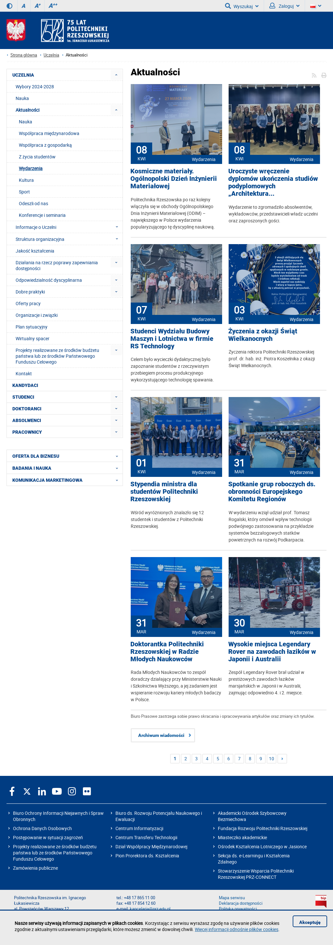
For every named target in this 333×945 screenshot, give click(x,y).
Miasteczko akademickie (242, 837)
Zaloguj (284, 6)
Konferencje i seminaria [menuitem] (42, 215)
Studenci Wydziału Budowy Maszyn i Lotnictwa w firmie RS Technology (171, 339)
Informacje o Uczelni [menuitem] (69, 227)
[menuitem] (116, 75)
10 (271, 758)
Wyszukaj (242, 6)
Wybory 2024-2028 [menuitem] (35, 86)
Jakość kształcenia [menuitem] (35, 251)
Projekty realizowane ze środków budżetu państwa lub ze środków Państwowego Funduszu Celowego (55, 852)
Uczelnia (51, 55)
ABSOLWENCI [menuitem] (26, 420)
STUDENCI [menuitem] (23, 397)
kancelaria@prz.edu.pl (150, 909)
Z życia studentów (37, 157)
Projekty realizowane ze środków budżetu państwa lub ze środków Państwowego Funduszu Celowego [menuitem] (57, 356)
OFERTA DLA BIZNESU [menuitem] (67, 456)
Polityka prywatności (238, 909)
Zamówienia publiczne (35, 868)
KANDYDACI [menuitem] (25, 385)
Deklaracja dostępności (240, 903)
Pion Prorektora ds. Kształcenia (147, 855)
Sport (24, 192)
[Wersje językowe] (315, 6)
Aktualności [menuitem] (27, 110)
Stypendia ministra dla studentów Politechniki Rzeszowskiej (164, 491)
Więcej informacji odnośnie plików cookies (236, 929)
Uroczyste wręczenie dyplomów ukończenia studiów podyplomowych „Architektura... (273, 182)
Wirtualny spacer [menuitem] (32, 338)
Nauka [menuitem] (22, 98)
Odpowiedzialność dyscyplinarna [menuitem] (49, 280)
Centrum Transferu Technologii (146, 837)
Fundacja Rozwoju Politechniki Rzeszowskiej (262, 828)
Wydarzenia (204, 159)
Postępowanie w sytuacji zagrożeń (48, 837)
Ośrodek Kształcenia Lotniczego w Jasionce (262, 846)
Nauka (25, 121)
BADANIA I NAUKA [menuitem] (67, 468)
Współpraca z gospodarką (45, 145)
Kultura (26, 180)
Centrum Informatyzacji (139, 828)
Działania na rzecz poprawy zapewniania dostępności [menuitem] (57, 265)
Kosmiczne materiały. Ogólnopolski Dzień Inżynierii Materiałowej (173, 179)
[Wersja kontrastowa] (9, 6)
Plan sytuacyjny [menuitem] (31, 327)
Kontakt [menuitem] (24, 373)
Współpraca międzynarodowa (49, 133)
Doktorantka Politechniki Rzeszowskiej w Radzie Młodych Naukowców (167, 651)
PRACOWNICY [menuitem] (27, 432)
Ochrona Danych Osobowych (42, 828)
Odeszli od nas (33, 203)
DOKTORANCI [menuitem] (26, 408)
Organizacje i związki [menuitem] (37, 315)
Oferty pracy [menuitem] (28, 303)
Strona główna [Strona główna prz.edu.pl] (23, 55)
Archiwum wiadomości (161, 735)
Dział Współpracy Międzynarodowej (151, 846)
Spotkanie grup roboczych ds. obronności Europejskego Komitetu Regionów (271, 491)
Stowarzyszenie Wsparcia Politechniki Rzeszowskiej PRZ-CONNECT (256, 874)
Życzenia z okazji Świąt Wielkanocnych (262, 335)
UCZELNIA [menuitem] (23, 75)
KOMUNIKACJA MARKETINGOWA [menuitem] (67, 480)
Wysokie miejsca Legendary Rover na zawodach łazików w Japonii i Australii (272, 651)
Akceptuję (310, 922)
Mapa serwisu (232, 898)
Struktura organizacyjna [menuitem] (69, 239)
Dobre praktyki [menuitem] (30, 292)
